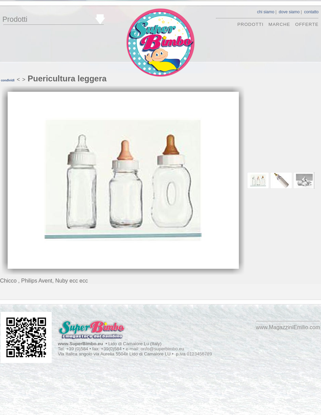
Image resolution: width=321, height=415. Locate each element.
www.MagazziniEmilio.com (288, 327)
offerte (307, 24)
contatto (311, 12)
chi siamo (265, 12)
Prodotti (15, 19)
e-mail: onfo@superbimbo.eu (155, 348)
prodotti (250, 24)
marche (279, 24)
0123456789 (199, 353)
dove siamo (289, 12)
